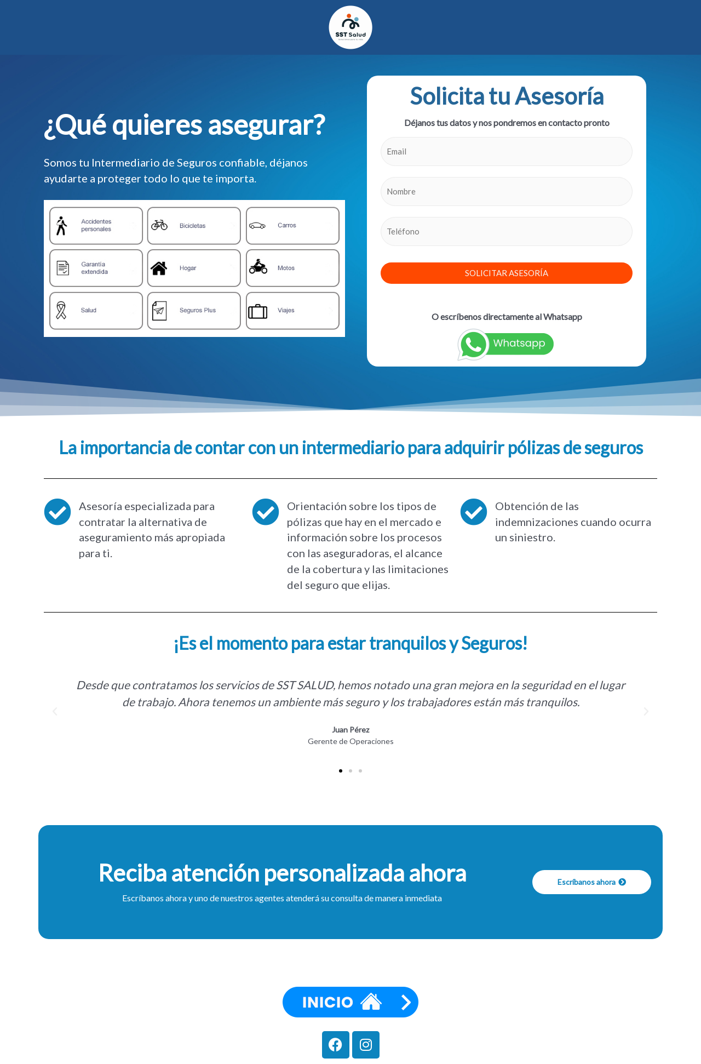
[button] (54, 711)
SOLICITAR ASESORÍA (506, 273)
